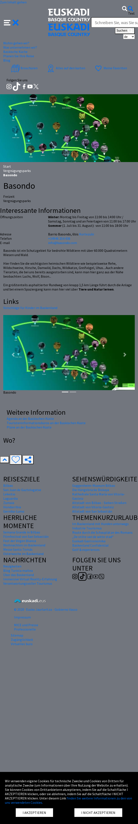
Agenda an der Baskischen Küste (30, 418)
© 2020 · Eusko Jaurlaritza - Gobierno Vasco (45, 609)
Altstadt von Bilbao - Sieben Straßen (99, 503)
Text (131, 13)
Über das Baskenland (18, 575)
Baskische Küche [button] (15, 51)
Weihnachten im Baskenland (24, 545)
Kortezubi (86, 234)
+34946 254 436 (59, 238)
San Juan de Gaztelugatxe (22, 490)
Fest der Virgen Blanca (19, 541)
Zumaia (8, 503)
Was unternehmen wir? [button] (20, 47)
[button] (11, 22)
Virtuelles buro (22, 644)
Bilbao (8, 485)
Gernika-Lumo (13, 511)
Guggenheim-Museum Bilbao (93, 485)
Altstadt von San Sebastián (92, 511)
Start (7, 166)
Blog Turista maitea (18, 570)
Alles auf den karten (65, 68)
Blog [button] (6, 60)
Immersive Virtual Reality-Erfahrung (30, 579)
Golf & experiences (86, 549)
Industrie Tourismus (87, 528)
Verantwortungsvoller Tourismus (27, 583)
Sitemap (17, 635)
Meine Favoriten (110, 68)
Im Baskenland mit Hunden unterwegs (100, 524)
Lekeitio (9, 494)
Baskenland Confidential (90, 545)
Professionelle (25, 629)
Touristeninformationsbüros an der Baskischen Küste (46, 423)
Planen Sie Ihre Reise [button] (18, 56)
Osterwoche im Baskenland (23, 554)
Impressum (22, 617)
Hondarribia (12, 507)
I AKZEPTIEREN (34, 812)
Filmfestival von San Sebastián (26, 536)
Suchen (125, 30)
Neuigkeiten (12, 566)
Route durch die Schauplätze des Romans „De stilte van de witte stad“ (102, 534)
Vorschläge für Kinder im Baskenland (30, 308)
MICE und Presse (26, 625)
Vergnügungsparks (17, 171)
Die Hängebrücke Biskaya (90, 490)
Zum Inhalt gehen (13, 2)
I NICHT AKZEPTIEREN (98, 812)
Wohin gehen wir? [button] (16, 43)
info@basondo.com (62, 243)
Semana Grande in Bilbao (21, 532)
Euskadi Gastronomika (88, 541)
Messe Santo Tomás (18, 549)
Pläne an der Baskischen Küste (29, 427)
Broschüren (24, 68)
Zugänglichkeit (22, 639)
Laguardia (10, 498)
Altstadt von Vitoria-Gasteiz (93, 507)
